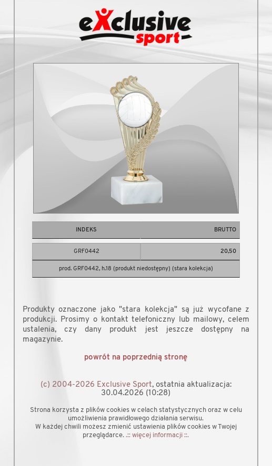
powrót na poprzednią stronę (135, 358)
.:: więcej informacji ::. (157, 435)
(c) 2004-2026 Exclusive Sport (96, 385)
